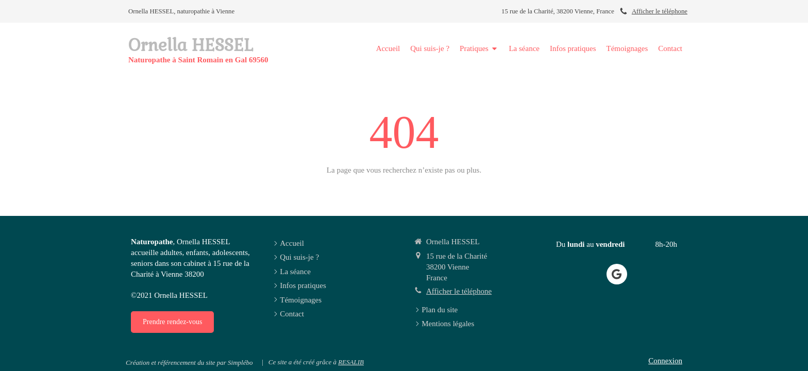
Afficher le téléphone (659, 11)
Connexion (665, 361)
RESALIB (351, 362)
